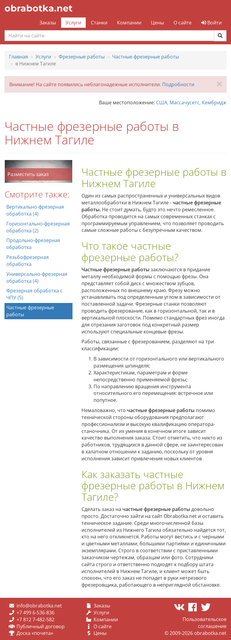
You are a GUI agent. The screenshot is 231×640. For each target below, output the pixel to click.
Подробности (178, 84)
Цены (157, 22)
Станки (99, 22)
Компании (129, 22)
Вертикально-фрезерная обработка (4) (35, 210)
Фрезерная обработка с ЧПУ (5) (34, 294)
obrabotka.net (38, 8)
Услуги (73, 22)
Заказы (47, 22)
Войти (211, 22)
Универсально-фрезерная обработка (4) (36, 277)
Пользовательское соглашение (204, 622)
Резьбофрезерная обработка (27, 260)
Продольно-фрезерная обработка (33, 244)
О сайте (183, 22)
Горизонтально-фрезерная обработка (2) (38, 227)
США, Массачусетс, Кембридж (191, 102)
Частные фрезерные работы (30, 311)
